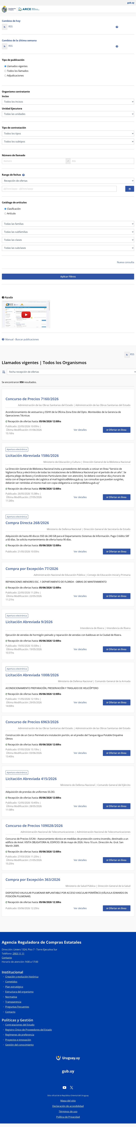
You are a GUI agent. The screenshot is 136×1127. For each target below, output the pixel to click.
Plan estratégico (14, 986)
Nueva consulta (125, 262)
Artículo (10, 213)
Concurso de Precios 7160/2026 (33, 398)
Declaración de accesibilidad (68, 1106)
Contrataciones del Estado (19, 1024)
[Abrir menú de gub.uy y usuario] (128, 2)
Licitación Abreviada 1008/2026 (33, 674)
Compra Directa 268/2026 (28, 522)
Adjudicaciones (14, 75)
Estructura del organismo (19, 991)
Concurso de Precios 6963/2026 (33, 721)
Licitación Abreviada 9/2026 (30, 621)
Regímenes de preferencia (19, 1034)
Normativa (11, 996)
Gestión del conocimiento (19, 1044)
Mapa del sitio (68, 1100)
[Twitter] (71, 1087)
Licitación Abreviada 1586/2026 (33, 455)
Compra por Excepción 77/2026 (33, 568)
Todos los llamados (16, 71)
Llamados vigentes (16, 66)
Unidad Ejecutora (12, 108)
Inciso (5, 96)
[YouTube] (64, 1087)
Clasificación (12, 209)
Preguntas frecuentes (17, 1006)
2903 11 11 (18, 953)
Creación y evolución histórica (21, 976)
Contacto (7, 957)
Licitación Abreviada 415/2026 (32, 778)
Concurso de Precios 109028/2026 (35, 825)
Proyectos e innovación (18, 1039)
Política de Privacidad (68, 1117)
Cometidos (11, 981)
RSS (7, 26)
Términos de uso (68, 1111)
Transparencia (13, 1001)
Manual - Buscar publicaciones (20, 339)
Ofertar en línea (118, 429)
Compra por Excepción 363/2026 (34, 879)
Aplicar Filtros (68, 276)
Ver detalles (80, 429)
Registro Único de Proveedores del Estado (28, 1029)
